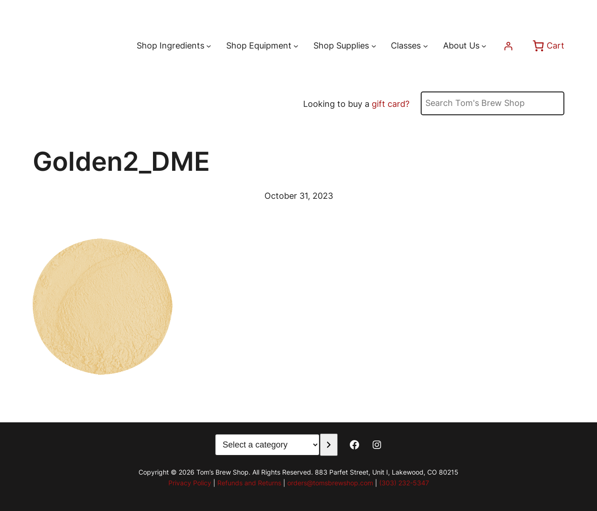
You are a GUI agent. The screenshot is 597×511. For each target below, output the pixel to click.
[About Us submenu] (483, 46)
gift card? (391, 104)
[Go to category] (328, 445)
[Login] (508, 45)
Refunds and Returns (249, 483)
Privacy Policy (189, 483)
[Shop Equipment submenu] (295, 46)
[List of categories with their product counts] (267, 445)
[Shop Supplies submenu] (373, 46)
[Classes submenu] (425, 46)
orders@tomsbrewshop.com (330, 483)
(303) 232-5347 (404, 483)
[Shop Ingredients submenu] (208, 46)
